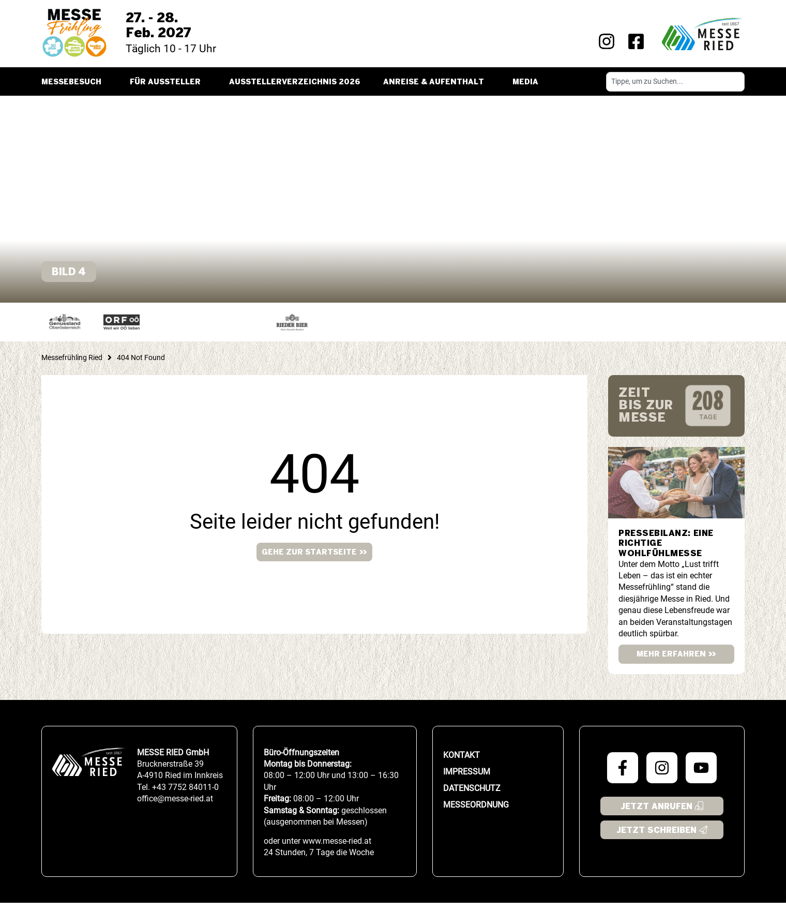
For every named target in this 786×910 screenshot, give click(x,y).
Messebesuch (74, 82)
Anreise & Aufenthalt (436, 82)
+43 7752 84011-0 (185, 794)
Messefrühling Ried (71, 365)
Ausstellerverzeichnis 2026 (294, 82)
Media (527, 82)
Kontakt (461, 762)
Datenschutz (472, 795)
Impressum (466, 779)
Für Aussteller (168, 82)
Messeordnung (476, 812)
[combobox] (675, 82)
